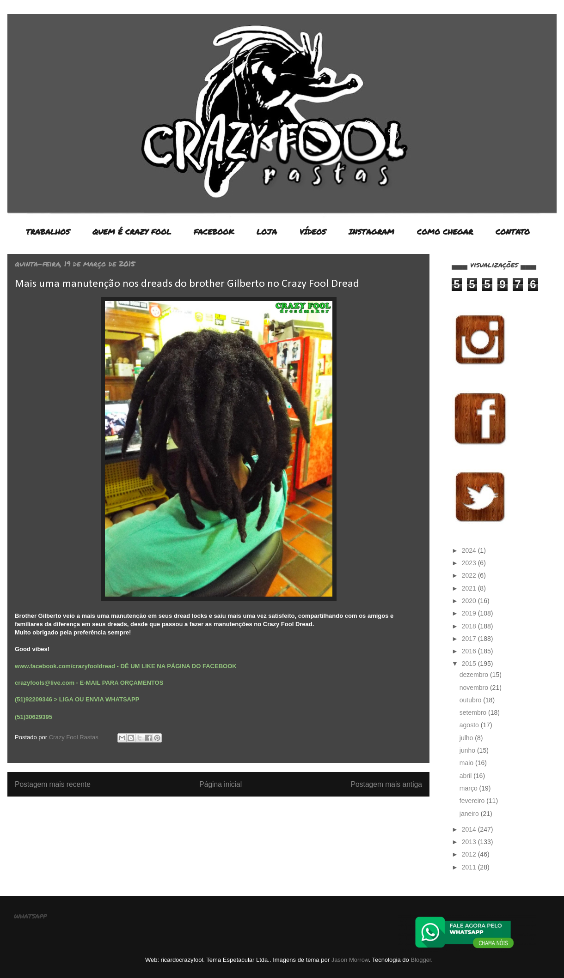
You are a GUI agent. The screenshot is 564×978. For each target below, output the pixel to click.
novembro (475, 687)
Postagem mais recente (53, 784)
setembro (474, 712)
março (469, 788)
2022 (470, 575)
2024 (470, 550)
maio (467, 763)
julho (467, 738)
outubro (471, 700)
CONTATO (513, 231)
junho (468, 750)
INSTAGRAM (371, 231)
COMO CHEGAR (445, 231)
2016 (470, 651)
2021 (470, 588)
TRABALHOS (48, 231)
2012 (470, 854)
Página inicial (220, 784)
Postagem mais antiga (386, 784)
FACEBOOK (214, 231)
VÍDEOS (313, 231)
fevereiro (473, 800)
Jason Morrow (350, 959)
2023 (470, 563)
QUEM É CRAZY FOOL (131, 231)
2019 (470, 613)
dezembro (475, 674)
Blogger (421, 959)
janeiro (470, 813)
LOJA (267, 231)
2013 (470, 841)
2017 (470, 638)
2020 (470, 600)
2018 (470, 626)
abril (466, 775)
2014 (470, 829)
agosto (470, 725)
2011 (470, 867)
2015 (470, 663)
